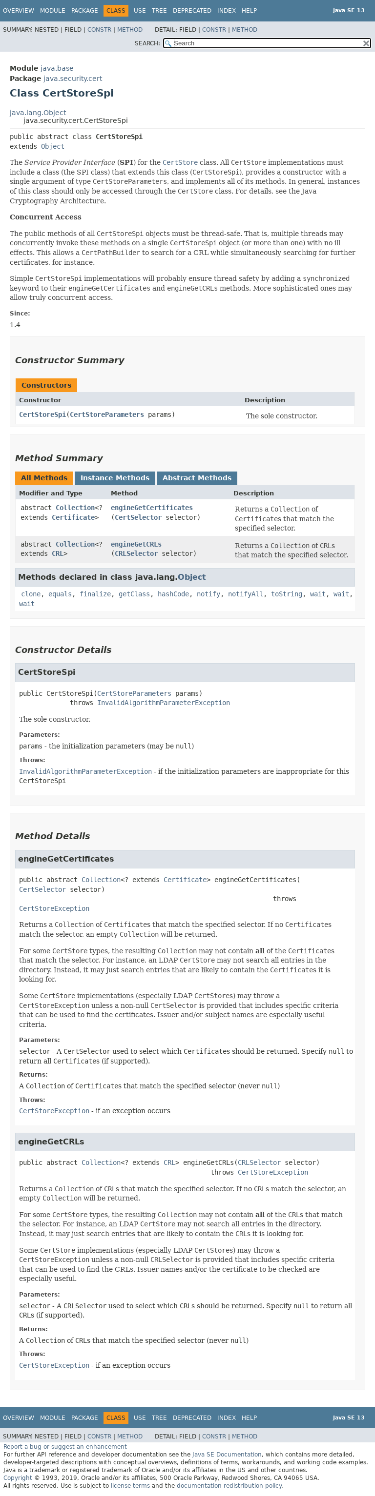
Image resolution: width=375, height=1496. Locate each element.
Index (226, 10)
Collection (75, 508)
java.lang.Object (38, 113)
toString (286, 594)
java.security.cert (72, 78)
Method (130, 29)
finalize (95, 594)
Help (249, 10)
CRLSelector (136, 553)
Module (52, 10)
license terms (130, 1485)
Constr (99, 29)
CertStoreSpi (42, 414)
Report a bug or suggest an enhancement (65, 1446)
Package (84, 10)
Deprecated (192, 10)
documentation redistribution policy (229, 1485)
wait (318, 594)
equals (60, 594)
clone (31, 594)
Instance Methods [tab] (115, 478)
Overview (18, 10)
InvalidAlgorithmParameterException (163, 703)
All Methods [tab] (44, 478)
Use (140, 10)
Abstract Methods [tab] (197, 478)
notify (208, 594)
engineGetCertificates (152, 508)
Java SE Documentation (227, 1454)
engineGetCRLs (136, 544)
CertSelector (138, 517)
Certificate (73, 517)
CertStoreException (54, 908)
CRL (57, 553)
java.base (57, 68)
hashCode (173, 594)
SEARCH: (147, 43)
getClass (134, 594)
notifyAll (245, 594)
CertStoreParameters (107, 414)
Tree (159, 10)
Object (52, 146)
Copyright (17, 1478)
